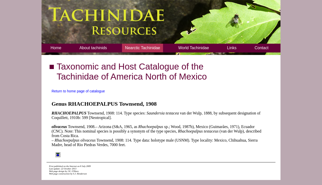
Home (56, 48)
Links (231, 48)
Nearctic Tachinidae (142, 48)
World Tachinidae (193, 48)
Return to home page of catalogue (78, 91)
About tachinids (93, 48)
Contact (261, 48)
